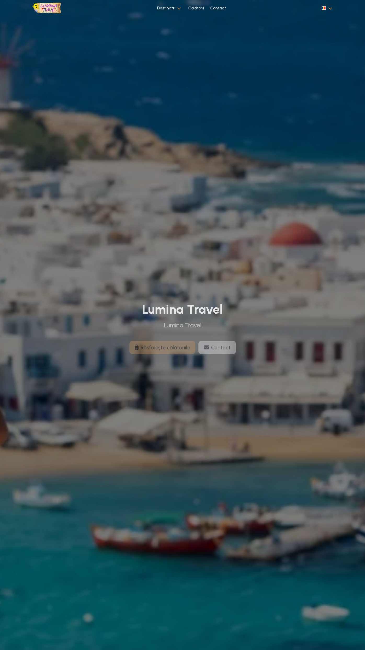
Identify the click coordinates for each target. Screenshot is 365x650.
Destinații (166, 7)
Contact (218, 7)
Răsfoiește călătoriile (162, 351)
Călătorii (196, 7)
